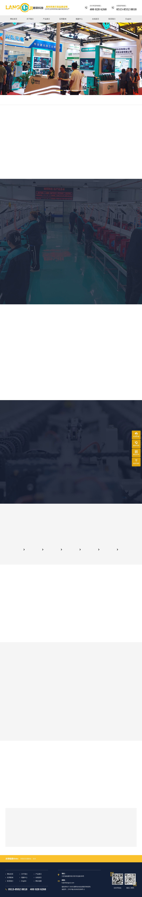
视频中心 (24, 877)
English (23, 881)
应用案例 (10, 877)
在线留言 (39, 877)
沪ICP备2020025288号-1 (76, 889)
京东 (34, 859)
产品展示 (39, 874)
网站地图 (39, 881)
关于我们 (24, 874)
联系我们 (10, 881)
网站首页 (10, 874)
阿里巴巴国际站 (26, 859)
